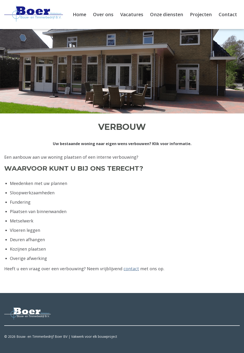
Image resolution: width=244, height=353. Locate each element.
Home (79, 14)
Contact (228, 14)
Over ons (103, 14)
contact (131, 268)
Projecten (201, 14)
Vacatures (131, 14)
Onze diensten (166, 14)
